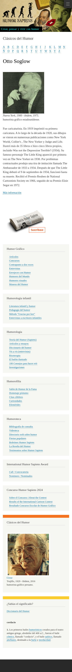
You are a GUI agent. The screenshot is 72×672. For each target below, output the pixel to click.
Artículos (13, 256)
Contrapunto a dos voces (21, 264)
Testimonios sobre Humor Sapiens (26, 450)
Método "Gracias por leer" (22, 314)
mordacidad (44, 640)
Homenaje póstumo (18, 393)
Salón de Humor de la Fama (23, 389)
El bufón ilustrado (18, 359)
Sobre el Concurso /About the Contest (27, 497)
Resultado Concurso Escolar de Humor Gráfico (32, 505)
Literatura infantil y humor (22, 306)
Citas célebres (16, 397)
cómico (10, 636)
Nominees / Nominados (20, 476)
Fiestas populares (17, 438)
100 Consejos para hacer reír (23, 363)
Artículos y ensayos (19, 343)
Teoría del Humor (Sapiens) (22, 339)
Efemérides (14, 404)
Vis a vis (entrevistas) (19, 351)
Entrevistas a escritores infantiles (25, 318)
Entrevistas (14, 268)
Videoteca (14, 430)
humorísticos (35, 629)
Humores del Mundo (19, 276)
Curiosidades (15, 401)
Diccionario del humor (20, 347)
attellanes (11, 640)
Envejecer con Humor (20, 272)
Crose (9, 577)
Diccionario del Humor (18, 611)
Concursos (14, 260)
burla (33, 640)
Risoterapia (14, 355)
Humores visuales (18, 280)
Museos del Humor (18, 284)
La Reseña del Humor (20, 446)
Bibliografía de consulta (21, 426)
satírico (48, 636)
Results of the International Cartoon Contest (30, 501)
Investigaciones (17, 367)
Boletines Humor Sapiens (21, 442)
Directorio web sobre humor (23, 434)
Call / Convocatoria (18, 472)
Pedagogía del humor (19, 310)
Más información (12, 192)
